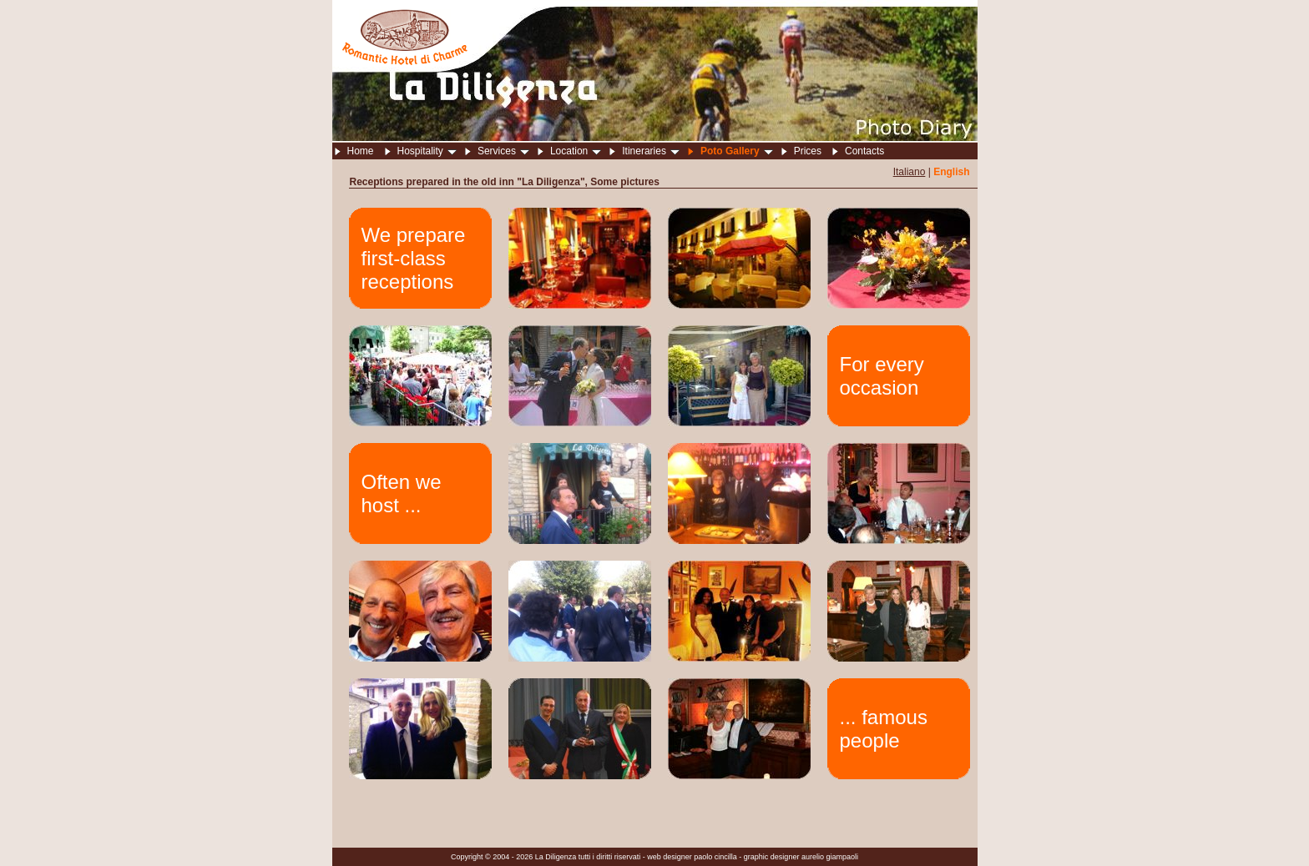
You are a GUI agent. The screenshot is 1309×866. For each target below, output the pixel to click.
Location (575, 151)
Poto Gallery (736, 151)
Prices (807, 151)
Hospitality (427, 151)
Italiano (909, 172)
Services (503, 151)
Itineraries (651, 151)
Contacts (864, 151)
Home (360, 151)
